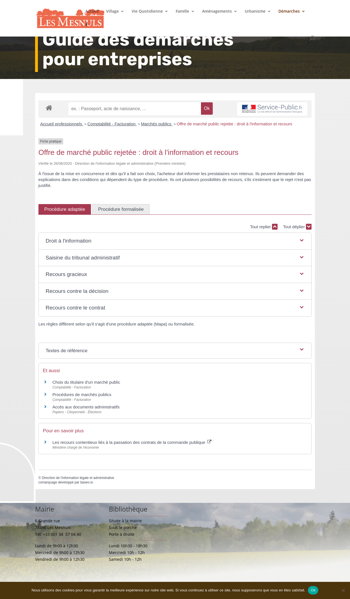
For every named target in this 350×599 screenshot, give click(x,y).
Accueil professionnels (61, 123)
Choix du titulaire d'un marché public (86, 382)
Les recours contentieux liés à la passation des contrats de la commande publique (132, 442)
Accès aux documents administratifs (86, 406)
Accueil (92, 11)
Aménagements (217, 11)
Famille (182, 11)
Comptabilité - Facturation (112, 123)
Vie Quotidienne (147, 11)
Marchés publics (157, 123)
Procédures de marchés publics (81, 394)
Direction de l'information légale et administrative (78, 478)
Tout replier (264, 227)
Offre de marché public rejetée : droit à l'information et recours (234, 123)
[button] (174, 241)
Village (112, 11)
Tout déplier (297, 227)
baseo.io (86, 482)
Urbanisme (255, 11)
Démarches (289, 11)
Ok (313, 590)
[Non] (343, 590)
